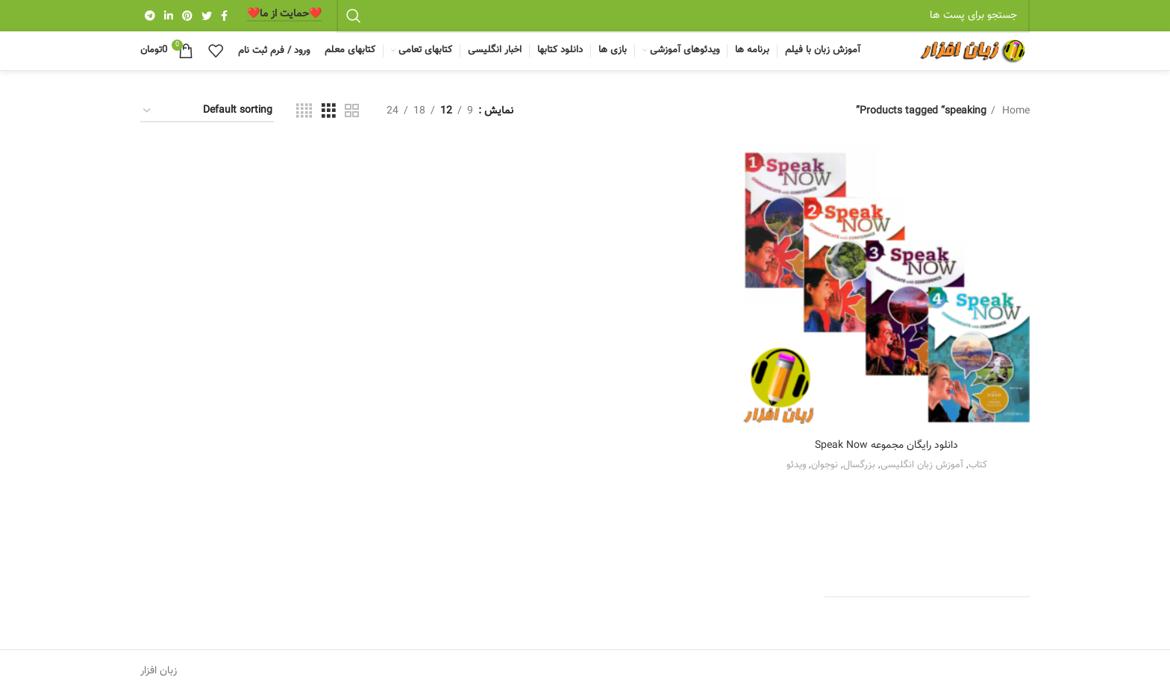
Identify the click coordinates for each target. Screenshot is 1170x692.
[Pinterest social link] (187, 15)
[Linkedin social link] (169, 15)
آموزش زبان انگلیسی (921, 465)
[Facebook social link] (224, 15)
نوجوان (824, 465)
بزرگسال (859, 465)
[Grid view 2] (352, 112)
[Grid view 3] (329, 112)
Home (1014, 111)
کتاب (978, 465)
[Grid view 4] (304, 112)
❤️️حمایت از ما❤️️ (284, 15)
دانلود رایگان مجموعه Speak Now (886, 445)
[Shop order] (207, 111)
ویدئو (796, 465)
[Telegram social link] (150, 15)
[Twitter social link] (206, 15)
